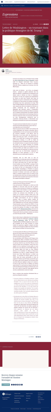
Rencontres (28, 398)
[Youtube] (18, 384)
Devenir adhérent (41, 399)
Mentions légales (23, 408)
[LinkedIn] (48, 24)
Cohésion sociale (17, 393)
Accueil (3, 10)
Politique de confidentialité (15, 408)
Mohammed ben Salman (26, 208)
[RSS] (22, 384)
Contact (39, 402)
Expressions (28, 395)
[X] (46, 24)
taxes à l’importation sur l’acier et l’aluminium (24, 80)
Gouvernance (40, 394)
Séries (27, 400)
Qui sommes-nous (41, 392)
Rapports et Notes (29, 393)
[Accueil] (2, 2)
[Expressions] (10, 15)
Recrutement (40, 397)
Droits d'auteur (29, 408)
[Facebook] (44, 24)
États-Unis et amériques (7, 24)
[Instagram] (20, 384)
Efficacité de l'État (17, 398)
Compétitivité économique (19, 395)
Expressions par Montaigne (10, 10)
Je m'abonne (6, 384)
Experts (39, 396)
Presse (39, 401)
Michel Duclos (9, 71)
